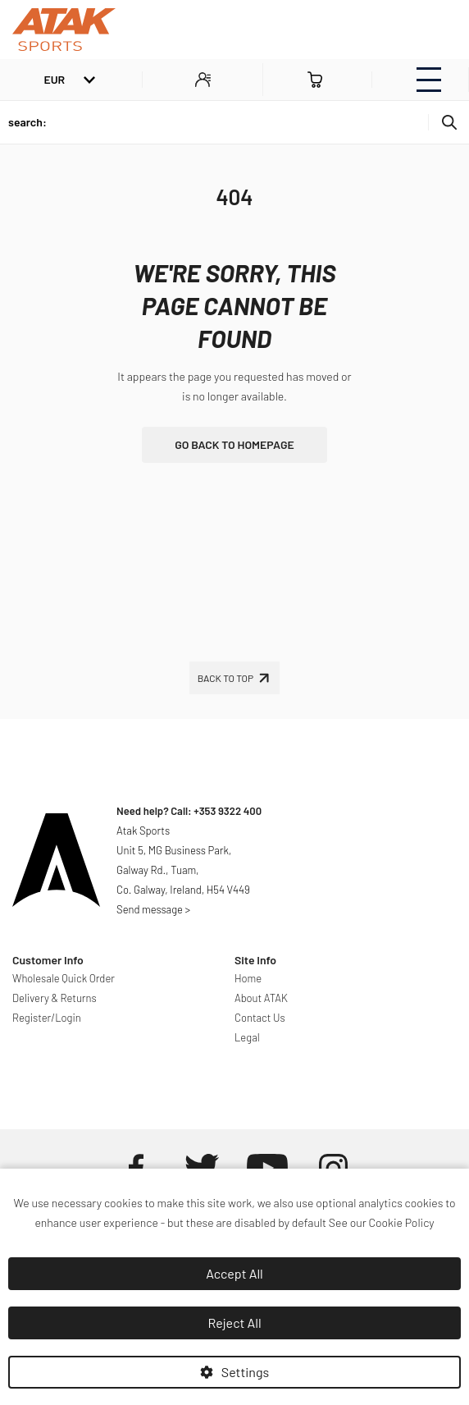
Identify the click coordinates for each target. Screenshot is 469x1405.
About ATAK (261, 998)
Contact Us (259, 1017)
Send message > (153, 909)
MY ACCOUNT (202, 79)
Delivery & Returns (54, 998)
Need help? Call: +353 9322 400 (189, 810)
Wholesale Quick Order (63, 978)
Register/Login (46, 1017)
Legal (247, 1037)
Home (248, 978)
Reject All (234, 1322)
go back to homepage (234, 444)
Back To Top (225, 678)
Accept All (234, 1273)
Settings (245, 1372)
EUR (54, 79)
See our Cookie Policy (382, 1222)
